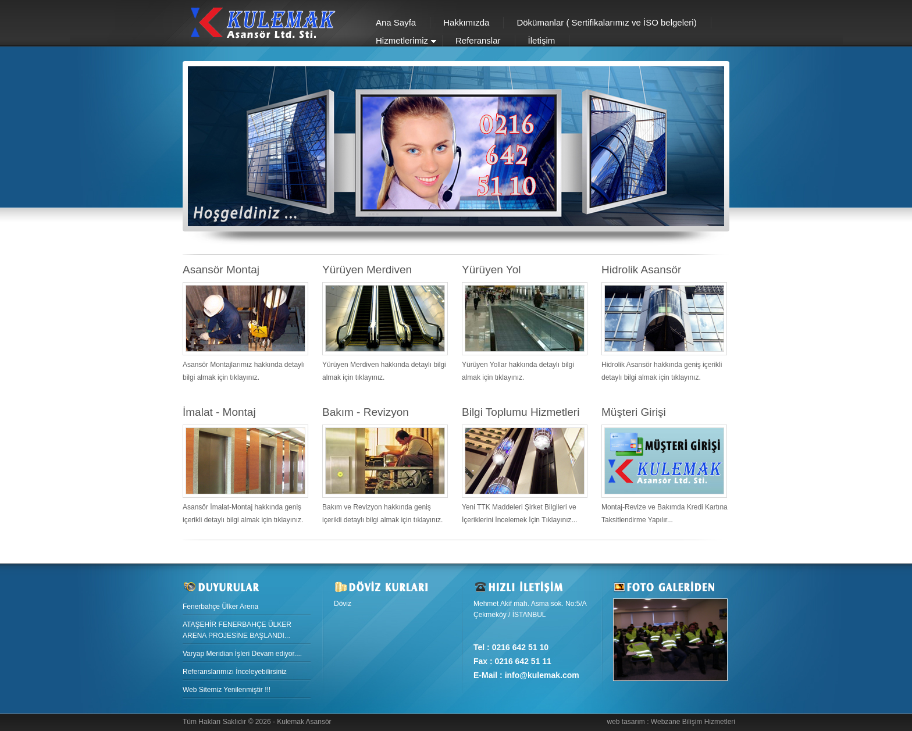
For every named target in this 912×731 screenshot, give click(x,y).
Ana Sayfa (396, 22)
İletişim (541, 40)
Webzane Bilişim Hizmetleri (693, 722)
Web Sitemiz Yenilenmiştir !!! (226, 690)
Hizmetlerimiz (399, 41)
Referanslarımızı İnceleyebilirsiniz (235, 672)
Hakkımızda (466, 22)
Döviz (342, 604)
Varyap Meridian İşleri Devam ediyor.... (242, 654)
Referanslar (478, 40)
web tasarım (625, 722)
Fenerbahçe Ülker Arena (220, 606)
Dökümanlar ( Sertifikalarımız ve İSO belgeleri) (606, 22)
